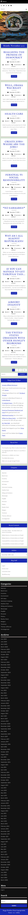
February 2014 (5, 772)
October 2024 (5, 654)
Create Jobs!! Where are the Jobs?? (14, 144)
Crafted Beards (6, 400)
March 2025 (4, 647)
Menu (4, 2)
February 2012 (5, 826)
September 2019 (5, 734)
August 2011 (4, 841)
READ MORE (14, 77)
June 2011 (3, 847)
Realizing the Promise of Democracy (13, 55)
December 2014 (5, 759)
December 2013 (5, 775)
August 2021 (4, 713)
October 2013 (5, 780)
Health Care (14, 114)
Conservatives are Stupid (17, 535)
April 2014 (4, 770)
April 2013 (4, 795)
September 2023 (6, 672)
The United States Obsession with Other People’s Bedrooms (14, 338)
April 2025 (4, 644)
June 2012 (4, 816)
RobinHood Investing (7, 415)
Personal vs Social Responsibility (14, 178)
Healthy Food (5, 490)
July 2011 (3, 844)
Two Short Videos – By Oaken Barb (11, 530)
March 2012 (4, 823)
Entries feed (5, 568)
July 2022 (4, 690)
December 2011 (5, 831)
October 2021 (5, 711)
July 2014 (3, 767)
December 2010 (5, 862)
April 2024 (4, 659)
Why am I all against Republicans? (14, 239)
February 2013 (5, 800)
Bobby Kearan (5, 535)
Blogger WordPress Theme (9, 910)
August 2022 (4, 688)
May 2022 (4, 693)
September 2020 (6, 729)
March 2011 (4, 854)
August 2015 (4, 754)
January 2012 (5, 829)
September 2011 (5, 839)
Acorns (7, 390)
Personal (4, 501)
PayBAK (4, 498)
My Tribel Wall (6, 423)
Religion (4, 510)
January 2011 (4, 859)
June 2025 (4, 641)
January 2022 (5, 703)
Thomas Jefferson (6, 516)
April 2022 (4, 695)
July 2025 (4, 639)
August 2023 (4, 675)
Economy (4, 478)
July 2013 (3, 788)
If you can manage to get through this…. (14, 272)
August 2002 (5, 870)
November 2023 (5, 667)
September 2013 (5, 782)
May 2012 (3, 818)
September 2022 (6, 685)
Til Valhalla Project (7, 403)
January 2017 (5, 741)
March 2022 (4, 698)
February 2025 (5, 649)
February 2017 (5, 739)
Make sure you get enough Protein (11, 461)
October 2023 (5, 670)
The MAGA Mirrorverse (8, 458)
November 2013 (5, 777)
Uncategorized (5, 518)
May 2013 (3, 793)
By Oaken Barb (14, 34)
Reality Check (5, 507)
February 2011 (5, 857)
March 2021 (4, 718)
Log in (3, 566)
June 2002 (4, 875)
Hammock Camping (7, 487)
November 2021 (5, 708)
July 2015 (3, 757)
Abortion (4, 473)
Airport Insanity (14, 303)
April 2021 (4, 716)
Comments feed (6, 571)
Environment (5, 481)
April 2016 (4, 747)
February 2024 (5, 662)
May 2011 (3, 849)
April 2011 (4, 852)
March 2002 (4, 880)
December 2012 (5, 806)
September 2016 (5, 744)
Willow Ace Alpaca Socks (9, 418)
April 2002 (4, 877)
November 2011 (5, 834)
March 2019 (4, 736)
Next (25, 370)
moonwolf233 (5, 541)
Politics (4, 504)
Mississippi (5, 496)
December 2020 (5, 724)
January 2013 (5, 803)
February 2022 (5, 700)
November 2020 (5, 726)
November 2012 (5, 808)
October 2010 (5, 867)
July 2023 (4, 677)
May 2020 (4, 731)
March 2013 (4, 798)
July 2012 (3, 813)
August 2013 (4, 785)
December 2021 (5, 706)
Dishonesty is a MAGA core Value (10, 455)
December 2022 (5, 680)
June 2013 (4, 790)
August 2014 (4, 765)
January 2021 (5, 721)
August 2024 (4, 657)
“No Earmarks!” (14, 208)
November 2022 (5, 683)
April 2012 (4, 821)
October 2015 (5, 752)
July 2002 (4, 872)
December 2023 (5, 665)
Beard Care (5, 476)
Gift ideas (4, 484)
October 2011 (4, 836)
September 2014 (5, 762)
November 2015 (5, 749)
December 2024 (5, 652)
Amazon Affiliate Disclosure (9, 385)
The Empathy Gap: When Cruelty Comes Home (14, 448)
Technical (4, 513)
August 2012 (4, 811)
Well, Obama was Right (14, 87)
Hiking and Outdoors (7, 493)
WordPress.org (6, 574)
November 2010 (5, 864)
